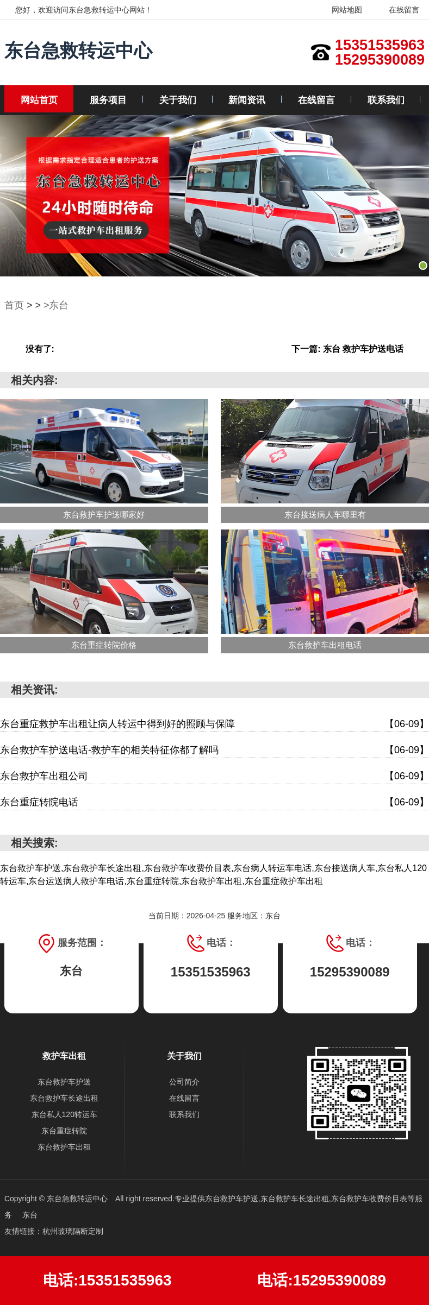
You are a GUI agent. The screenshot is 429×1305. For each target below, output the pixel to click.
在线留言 (397, 9)
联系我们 (386, 100)
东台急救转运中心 (78, 50)
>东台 (56, 305)
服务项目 (108, 100)
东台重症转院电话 (214, 802)
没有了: (40, 349)
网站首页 (39, 100)
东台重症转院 (64, 1130)
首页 (14, 305)
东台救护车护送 (64, 1081)
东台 (30, 1215)
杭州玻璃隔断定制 (72, 1231)
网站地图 (340, 9)
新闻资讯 (246, 100)
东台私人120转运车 (64, 1114)
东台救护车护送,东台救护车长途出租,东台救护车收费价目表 (306, 1198)
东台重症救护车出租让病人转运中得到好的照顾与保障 (214, 724)
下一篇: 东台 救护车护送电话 (347, 349)
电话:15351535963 (107, 1280)
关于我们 (177, 100)
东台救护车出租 (64, 1147)
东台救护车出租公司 (214, 776)
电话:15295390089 (321, 1280)
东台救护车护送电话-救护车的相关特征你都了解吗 (214, 750)
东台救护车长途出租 (64, 1098)
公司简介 (184, 1081)
